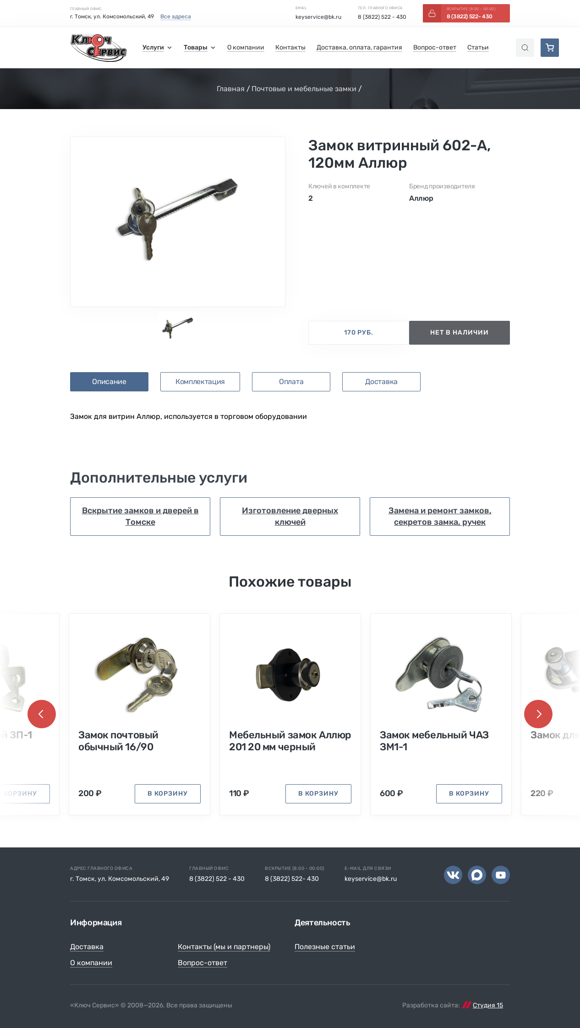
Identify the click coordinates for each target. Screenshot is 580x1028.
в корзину (168, 793)
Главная (231, 88)
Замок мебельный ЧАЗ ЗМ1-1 (434, 741)
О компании (91, 962)
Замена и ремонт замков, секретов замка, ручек (440, 516)
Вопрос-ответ (202, 962)
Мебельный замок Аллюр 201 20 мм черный (290, 741)
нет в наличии (459, 332)
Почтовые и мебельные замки (304, 88)
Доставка (87, 946)
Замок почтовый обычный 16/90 (118, 741)
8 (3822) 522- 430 (292, 879)
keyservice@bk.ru (318, 17)
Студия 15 (488, 1005)
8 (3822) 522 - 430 (382, 17)
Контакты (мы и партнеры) (224, 946)
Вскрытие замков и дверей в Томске (140, 516)
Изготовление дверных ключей (290, 516)
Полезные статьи (325, 946)
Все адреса (175, 16)
